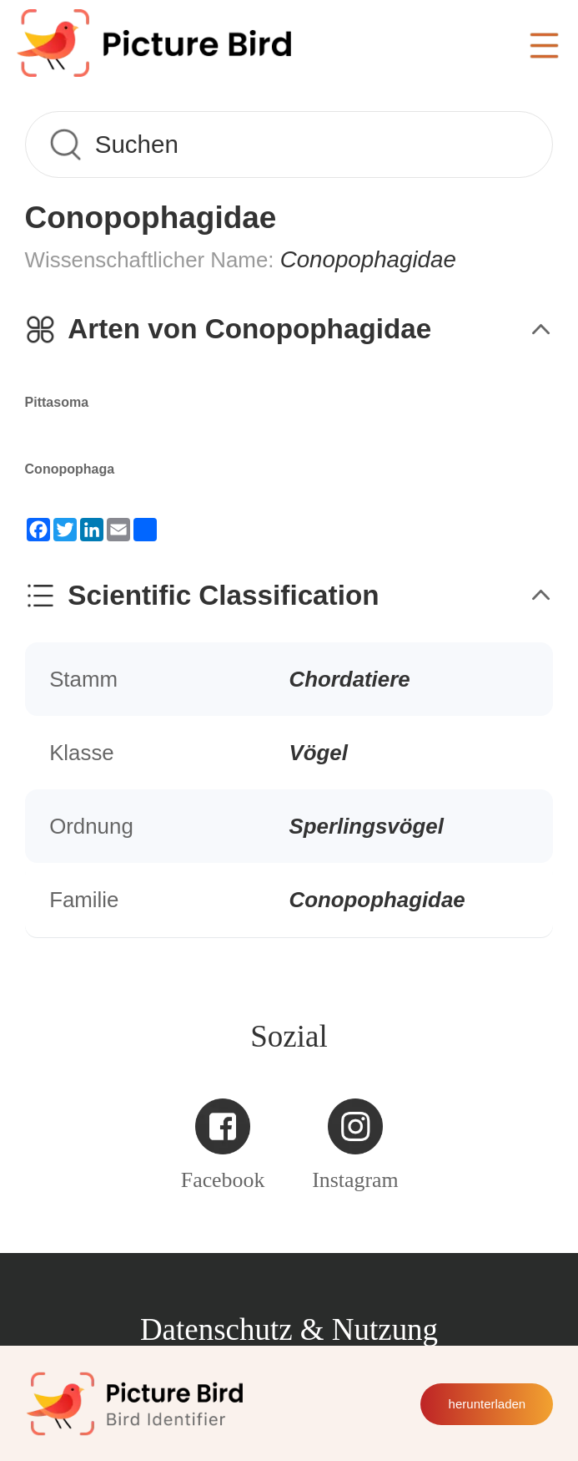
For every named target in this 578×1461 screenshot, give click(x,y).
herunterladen (487, 1404)
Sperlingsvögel (366, 826)
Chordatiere (349, 679)
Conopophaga (70, 469)
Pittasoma (56, 402)
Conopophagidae (377, 899)
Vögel (318, 752)
